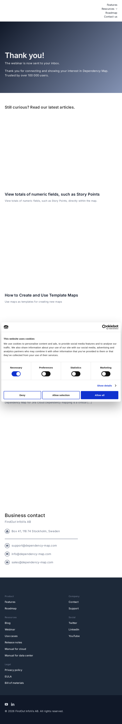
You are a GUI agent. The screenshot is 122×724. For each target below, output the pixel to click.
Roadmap (11, 608)
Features (10, 601)
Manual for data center (19, 655)
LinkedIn (74, 629)
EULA (8, 676)
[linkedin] (12, 704)
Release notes (13, 642)
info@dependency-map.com (31, 554)
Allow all (100, 395)
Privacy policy (13, 670)
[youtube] (6, 704)
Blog (7, 623)
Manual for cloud (15, 648)
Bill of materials (14, 682)
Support (74, 608)
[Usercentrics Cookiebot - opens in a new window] (104, 327)
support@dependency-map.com (34, 545)
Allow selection (61, 395)
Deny (22, 395)
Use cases (11, 636)
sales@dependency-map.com (32, 562)
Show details (104, 385)
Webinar (10, 629)
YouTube (74, 636)
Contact (73, 601)
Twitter (73, 623)
